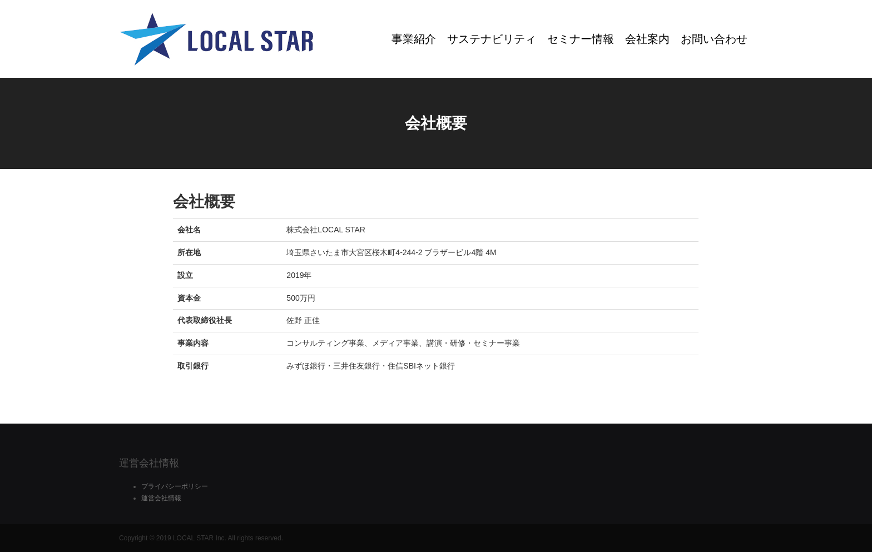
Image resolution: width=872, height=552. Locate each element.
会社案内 (647, 39)
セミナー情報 (580, 39)
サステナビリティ (491, 39)
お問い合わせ (714, 39)
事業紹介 (414, 39)
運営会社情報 (161, 498)
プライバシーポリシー (174, 486)
